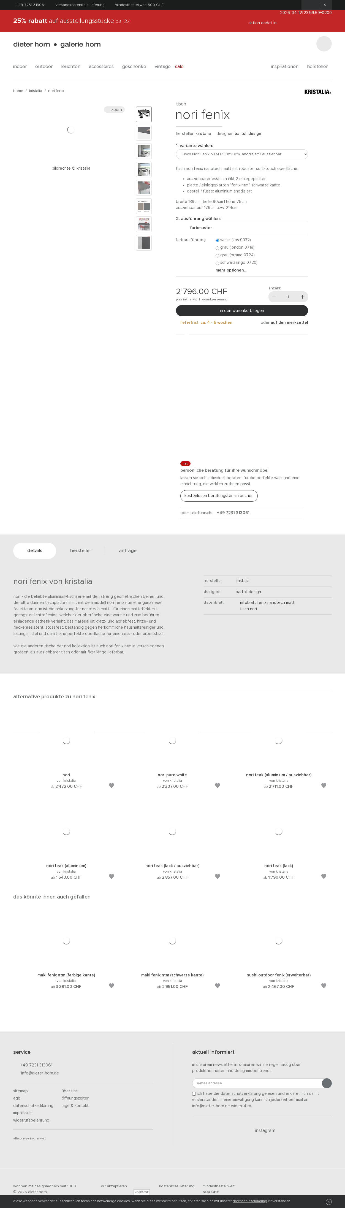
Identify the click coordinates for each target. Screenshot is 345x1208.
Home (18, 91)
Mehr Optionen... (231, 270)
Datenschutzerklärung (33, 1106)
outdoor (46, 66)
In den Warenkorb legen (242, 310)
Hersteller (319, 66)
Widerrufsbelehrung (31, 1120)
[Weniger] (273, 296)
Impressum (22, 1113)
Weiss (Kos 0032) (233, 240)
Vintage (163, 66)
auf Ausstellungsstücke (72, 21)
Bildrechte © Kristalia (71, 168)
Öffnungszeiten (75, 1098)
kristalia (35, 91)
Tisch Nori (246, 609)
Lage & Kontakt (75, 1106)
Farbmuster (199, 228)
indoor (22, 66)
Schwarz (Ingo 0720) (236, 262)
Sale (182, 66)
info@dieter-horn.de (36, 1073)
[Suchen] (324, 43)
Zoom (114, 109)
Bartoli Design (248, 134)
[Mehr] (302, 296)
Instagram (262, 1130)
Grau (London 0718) (235, 247)
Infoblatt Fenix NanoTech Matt (265, 603)
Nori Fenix (56, 91)
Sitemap (20, 1091)
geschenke (136, 66)
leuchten (73, 66)
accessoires (103, 66)
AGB (16, 1098)
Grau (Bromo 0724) (235, 255)
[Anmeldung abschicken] (327, 1083)
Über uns (70, 1091)
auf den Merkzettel (289, 323)
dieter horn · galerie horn (56, 45)
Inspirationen (287, 66)
